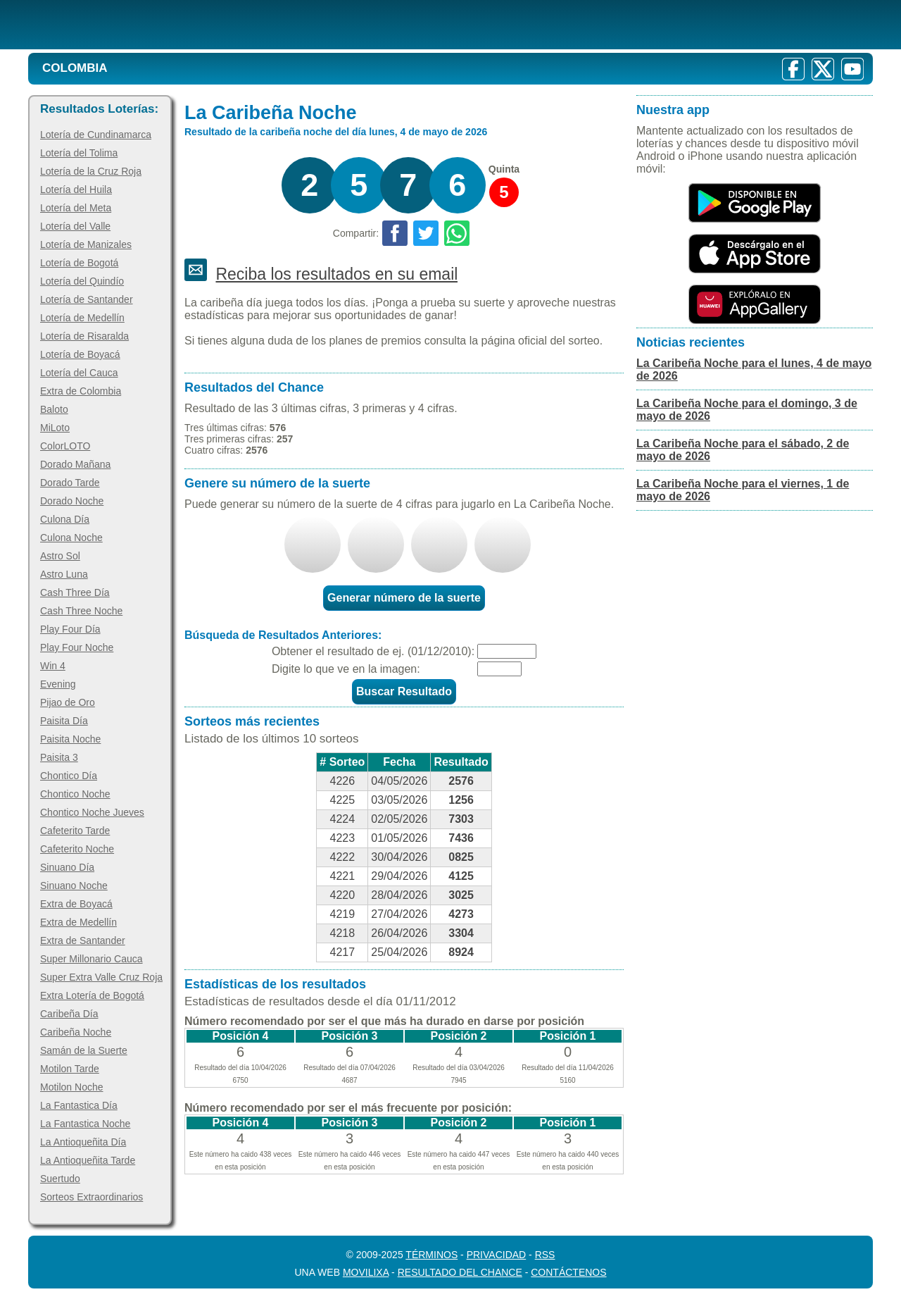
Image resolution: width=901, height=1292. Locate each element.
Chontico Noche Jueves (92, 812)
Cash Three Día (75, 592)
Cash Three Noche (81, 610)
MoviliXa (366, 1272)
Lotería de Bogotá (79, 262)
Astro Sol (60, 555)
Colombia (75, 68)
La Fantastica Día (79, 1105)
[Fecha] (506, 651)
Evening (58, 684)
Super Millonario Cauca (91, 958)
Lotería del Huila (76, 189)
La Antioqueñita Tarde (87, 1160)
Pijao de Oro (67, 702)
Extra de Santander (82, 940)
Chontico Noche (75, 794)
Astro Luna (64, 574)
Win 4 (52, 665)
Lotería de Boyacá (80, 354)
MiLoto (55, 427)
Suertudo (60, 1178)
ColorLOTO (65, 446)
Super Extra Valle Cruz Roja (101, 977)
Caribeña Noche (75, 1032)
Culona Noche (71, 537)
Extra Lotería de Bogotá (92, 995)
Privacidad (497, 1254)
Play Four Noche (76, 647)
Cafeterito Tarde (75, 830)
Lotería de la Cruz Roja (90, 171)
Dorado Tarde (70, 482)
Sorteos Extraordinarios (91, 1197)
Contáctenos (568, 1272)
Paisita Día (64, 720)
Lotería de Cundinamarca (95, 134)
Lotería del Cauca (79, 372)
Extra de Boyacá (76, 903)
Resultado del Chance (460, 1272)
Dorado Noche (71, 501)
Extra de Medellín (78, 922)
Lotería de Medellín (82, 317)
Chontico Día (68, 775)
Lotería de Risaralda (84, 336)
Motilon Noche (71, 1087)
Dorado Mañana (75, 464)
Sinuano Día (67, 867)
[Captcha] (499, 668)
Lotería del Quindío (82, 281)
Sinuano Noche (74, 885)
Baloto (54, 409)
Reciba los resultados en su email (336, 274)
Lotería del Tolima (79, 153)
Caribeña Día (69, 1013)
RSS (545, 1254)
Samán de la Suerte (83, 1050)
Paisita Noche (70, 739)
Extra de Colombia (80, 391)
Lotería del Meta (75, 207)
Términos (431, 1254)
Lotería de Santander (86, 299)
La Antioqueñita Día (83, 1142)
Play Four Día (70, 629)
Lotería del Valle (75, 226)
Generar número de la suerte (404, 598)
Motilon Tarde (69, 1068)
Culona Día (64, 519)
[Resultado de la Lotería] (210, 25)
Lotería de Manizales (86, 244)
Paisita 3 (59, 757)
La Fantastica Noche (85, 1123)
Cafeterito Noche (77, 849)
